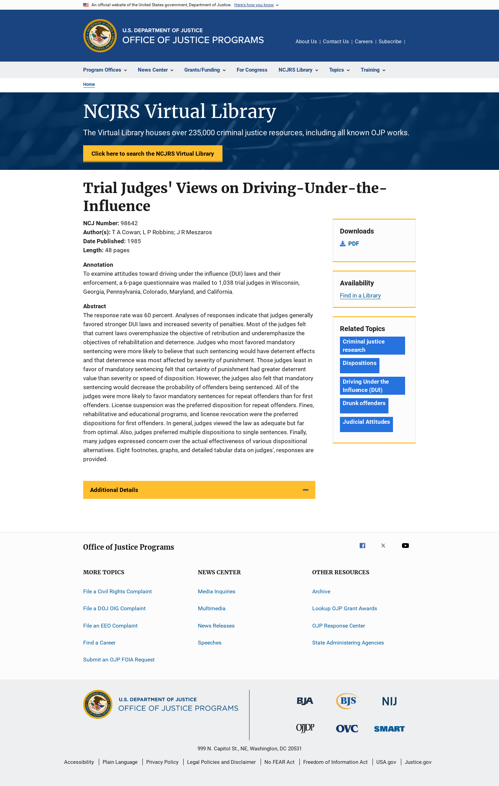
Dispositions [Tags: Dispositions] (360, 362)
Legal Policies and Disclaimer (221, 762)
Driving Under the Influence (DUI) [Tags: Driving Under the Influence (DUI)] (366, 385)
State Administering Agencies (348, 642)
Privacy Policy (162, 762)
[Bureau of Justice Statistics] (347, 710)
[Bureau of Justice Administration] (305, 706)
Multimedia (212, 608)
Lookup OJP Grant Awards (344, 608)
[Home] (193, 35)
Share (416, 46)
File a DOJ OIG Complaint (114, 608)
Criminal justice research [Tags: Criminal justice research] (363, 345)
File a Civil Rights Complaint (117, 591)
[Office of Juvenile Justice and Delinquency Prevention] (305, 734)
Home (89, 84)
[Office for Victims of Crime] (347, 734)
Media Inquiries (216, 591)
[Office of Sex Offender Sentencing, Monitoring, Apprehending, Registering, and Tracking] (389, 733)
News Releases (216, 625)
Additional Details (114, 489)
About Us (306, 41)
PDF (353, 243)
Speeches (209, 642)
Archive (321, 591)
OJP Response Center (338, 625)
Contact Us (336, 41)
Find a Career (99, 642)
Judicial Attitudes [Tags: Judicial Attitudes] (366, 421)
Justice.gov (418, 762)
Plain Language (120, 762)
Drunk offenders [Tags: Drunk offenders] (364, 403)
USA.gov (386, 762)
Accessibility (79, 762)
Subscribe (390, 41)
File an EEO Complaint (110, 625)
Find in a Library (360, 295)
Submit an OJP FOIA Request (119, 659)
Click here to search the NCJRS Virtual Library (152, 153)
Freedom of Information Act (335, 762)
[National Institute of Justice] (389, 706)
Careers (364, 41)
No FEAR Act (279, 762)
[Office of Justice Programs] (100, 36)
